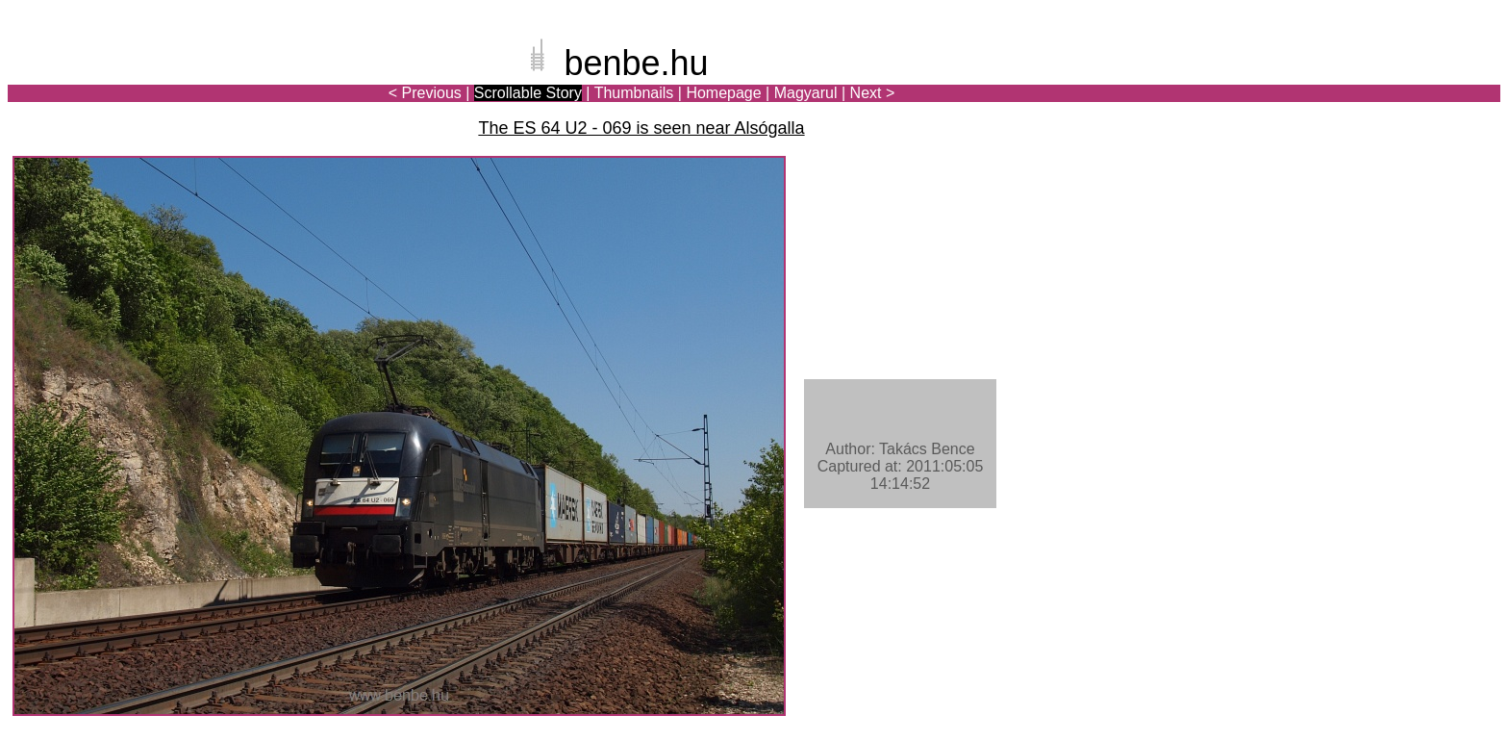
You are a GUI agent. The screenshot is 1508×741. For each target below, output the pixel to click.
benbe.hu (636, 63)
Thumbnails (634, 93)
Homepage (723, 93)
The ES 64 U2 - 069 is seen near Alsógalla (641, 128)
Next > (872, 93)
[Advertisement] (1387, 81)
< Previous (425, 93)
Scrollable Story (528, 93)
